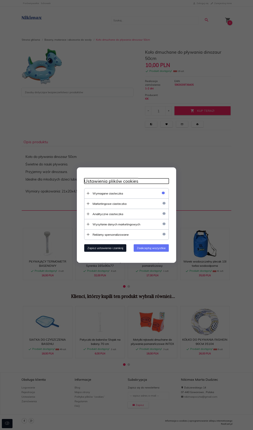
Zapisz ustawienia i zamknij (105, 248)
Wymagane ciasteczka (107, 193)
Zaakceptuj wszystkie (151, 248)
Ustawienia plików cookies (111, 181)
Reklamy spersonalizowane (110, 234)
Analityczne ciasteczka (107, 214)
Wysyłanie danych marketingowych (116, 224)
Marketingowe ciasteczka (109, 203)
